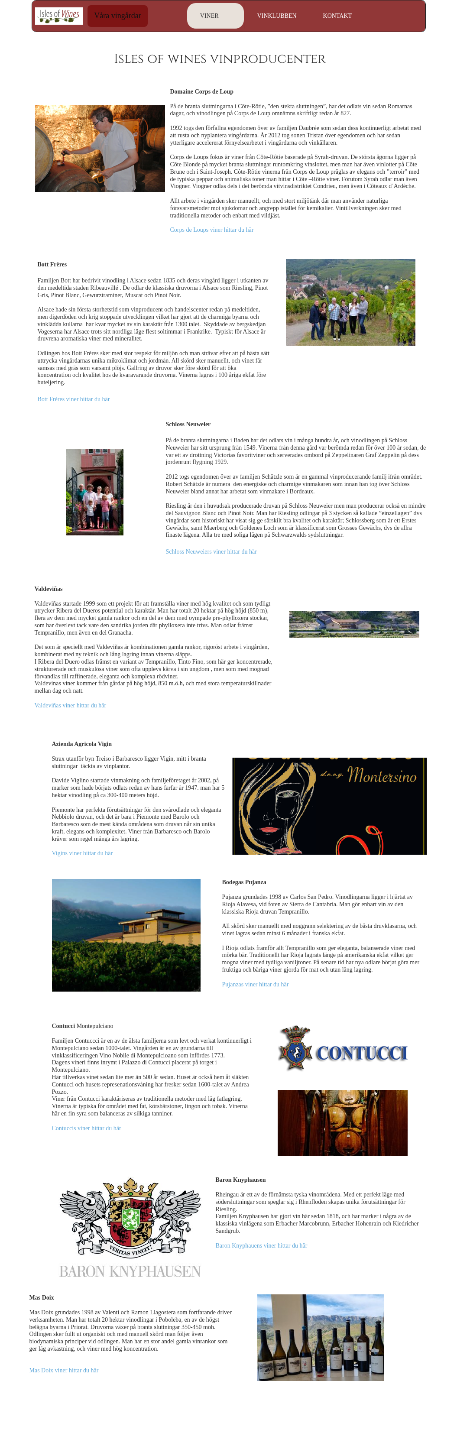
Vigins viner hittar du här (82, 853)
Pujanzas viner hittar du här (255, 984)
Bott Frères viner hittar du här (74, 399)
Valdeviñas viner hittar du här (71, 705)
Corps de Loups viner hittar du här (212, 230)
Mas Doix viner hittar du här (64, 1370)
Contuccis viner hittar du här (86, 1128)
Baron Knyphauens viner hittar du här (262, 1245)
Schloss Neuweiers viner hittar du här (211, 551)
